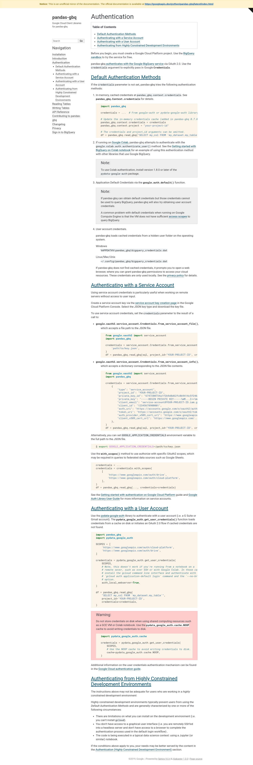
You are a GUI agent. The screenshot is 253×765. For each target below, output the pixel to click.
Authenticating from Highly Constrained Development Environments (138, 45)
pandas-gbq (64, 17)
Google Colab (120, 142)
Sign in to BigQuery (63, 132)
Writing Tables (60, 108)
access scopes (178, 216)
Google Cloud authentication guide (119, 668)
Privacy (56, 128)
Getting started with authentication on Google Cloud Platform (138, 494)
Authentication (61, 62)
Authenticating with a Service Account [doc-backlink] (132, 285)
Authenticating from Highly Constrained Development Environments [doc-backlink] (134, 681)
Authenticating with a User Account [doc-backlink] (129, 508)
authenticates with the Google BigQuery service (134, 63)
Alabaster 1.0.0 (180, 759)
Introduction (59, 58)
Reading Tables (61, 103)
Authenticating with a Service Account (120, 37)
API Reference (60, 112)
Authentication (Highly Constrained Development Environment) (134, 749)
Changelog (58, 124)
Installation (59, 54)
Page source (196, 759)
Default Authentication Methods (116, 34)
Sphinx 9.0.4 (164, 759)
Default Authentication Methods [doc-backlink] (126, 77)
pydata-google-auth (112, 515)
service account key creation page (156, 303)
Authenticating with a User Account (118, 41)
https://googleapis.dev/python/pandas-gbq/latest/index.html (179, 4)
